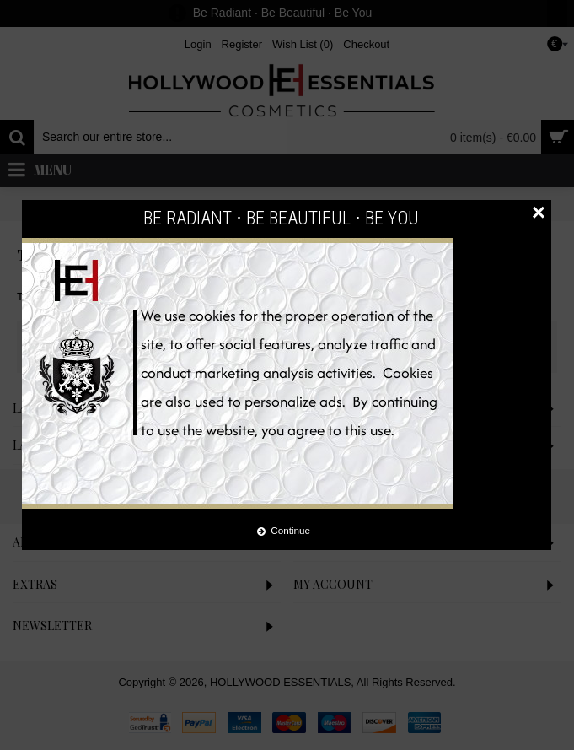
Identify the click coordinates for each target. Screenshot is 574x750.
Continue (283, 531)
